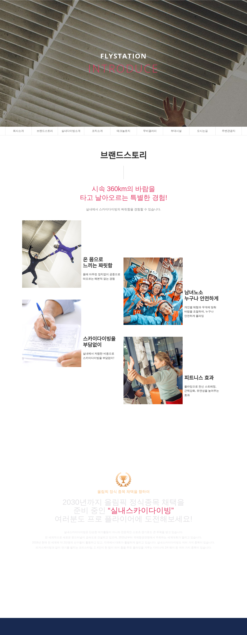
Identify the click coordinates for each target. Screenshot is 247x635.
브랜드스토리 (45, 130)
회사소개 (18, 130)
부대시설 (176, 130)
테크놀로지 (123, 130)
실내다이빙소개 (70, 130)
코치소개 (97, 130)
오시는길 (202, 130)
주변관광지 (228, 130)
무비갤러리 (150, 130)
